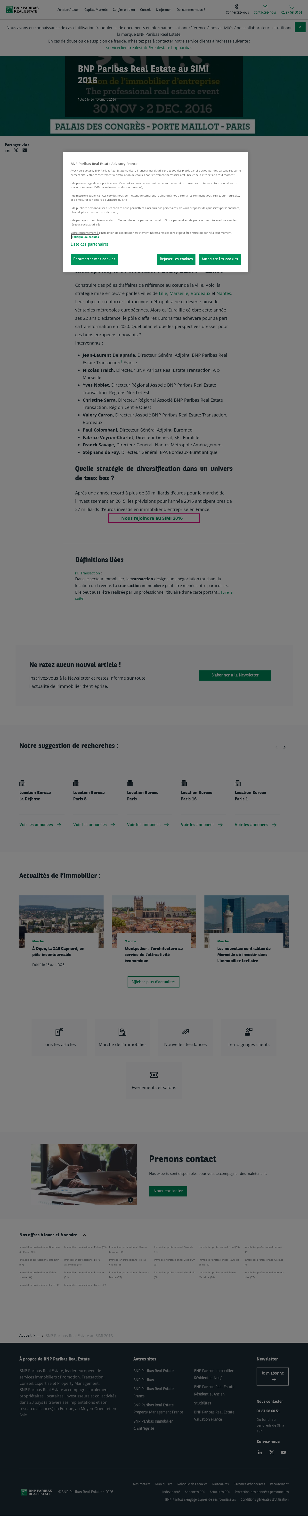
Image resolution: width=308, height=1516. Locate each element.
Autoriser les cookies (220, 259)
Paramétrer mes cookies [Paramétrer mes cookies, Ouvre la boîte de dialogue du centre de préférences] (94, 259)
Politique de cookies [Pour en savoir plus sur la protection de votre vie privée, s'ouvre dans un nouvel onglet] (85, 237)
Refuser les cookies (176, 259)
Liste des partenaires (90, 245)
